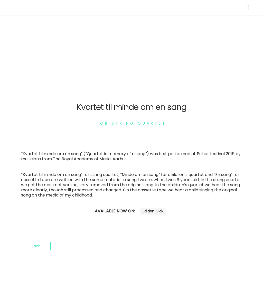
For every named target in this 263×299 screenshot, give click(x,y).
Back (36, 246)
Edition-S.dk (153, 211)
